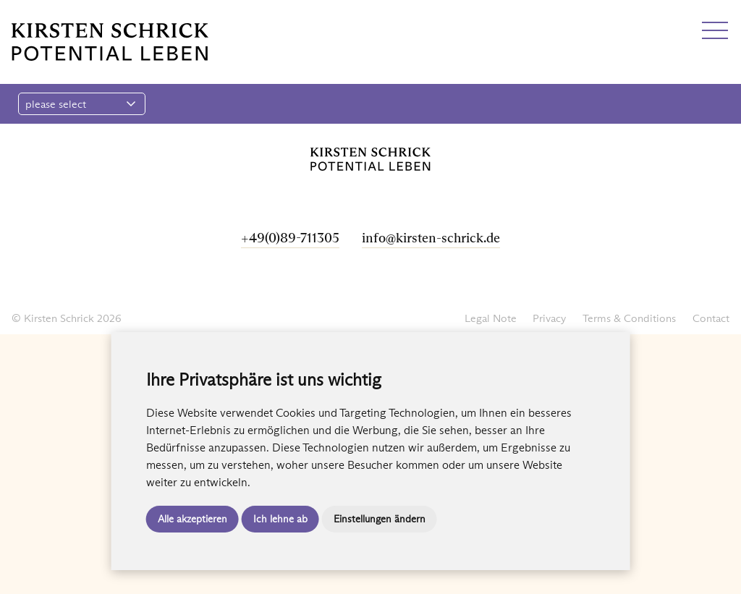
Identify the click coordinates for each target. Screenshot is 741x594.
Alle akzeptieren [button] (192, 518)
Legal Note (491, 318)
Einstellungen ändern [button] (379, 518)
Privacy (549, 318)
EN (46, 16)
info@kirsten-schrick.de (431, 237)
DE (19, 16)
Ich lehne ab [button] (280, 518)
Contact (711, 318)
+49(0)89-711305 (290, 237)
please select (80, 104)
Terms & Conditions (629, 318)
